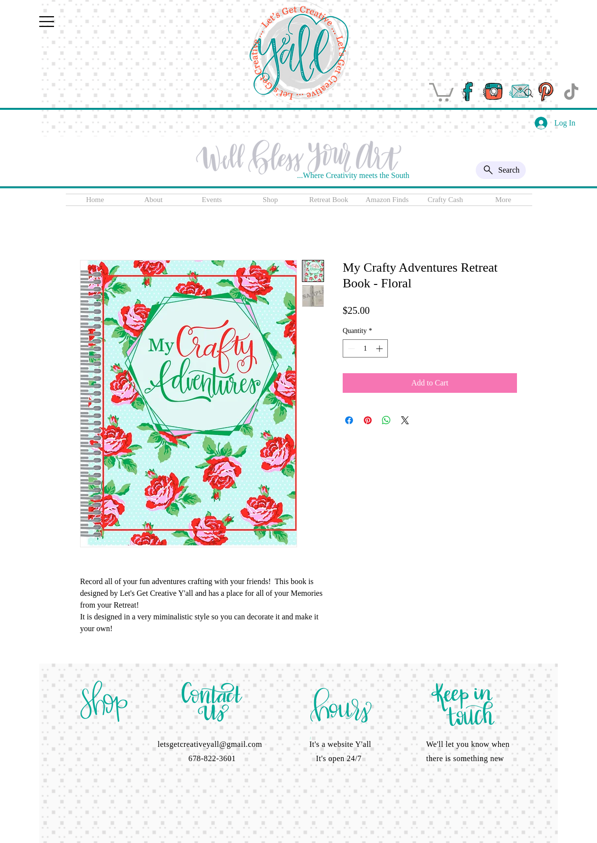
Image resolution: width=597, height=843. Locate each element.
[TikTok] (571, 91)
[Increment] (380, 348)
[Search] (528, 93)
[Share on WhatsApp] (386, 420)
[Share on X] (405, 420)
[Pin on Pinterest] (368, 420)
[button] (46, 21)
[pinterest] (545, 91)
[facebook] (467, 91)
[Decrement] (350, 348)
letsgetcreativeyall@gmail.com (210, 744)
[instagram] (493, 91)
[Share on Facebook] (349, 420)
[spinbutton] (365, 348)
